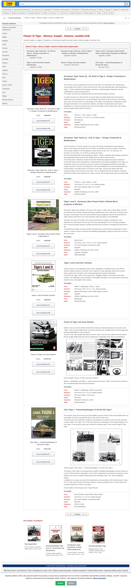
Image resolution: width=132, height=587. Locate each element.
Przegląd (77, 28)
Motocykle (75, 9)
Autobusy (6, 13)
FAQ (50, 570)
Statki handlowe (75, 13)
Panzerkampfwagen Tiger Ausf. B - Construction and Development (55, 548)
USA (3, 92)
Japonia (5, 70)
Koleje (45, 13)
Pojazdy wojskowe (34, 13)
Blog (29, 570)
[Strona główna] (4, 17)
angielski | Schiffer (76, 53)
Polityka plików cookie (95, 570)
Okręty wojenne (89, 13)
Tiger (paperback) (31, 544)
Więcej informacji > (109, 23)
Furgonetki (47, 9)
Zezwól (60, 583)
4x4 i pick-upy (36, 9)
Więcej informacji (99, 578)
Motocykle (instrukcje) (88, 9)
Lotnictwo (53, 13)
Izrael (4, 66)
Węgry (4, 96)
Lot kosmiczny (63, 13)
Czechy (4, 48)
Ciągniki (115, 9)
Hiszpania (5, 55)
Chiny (4, 44)
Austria (4, 33)
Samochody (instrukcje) (21, 9)
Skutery (101, 9)
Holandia (5, 59)
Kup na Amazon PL (43, 121)
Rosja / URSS (7, 85)
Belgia (4, 37)
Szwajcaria (6, 88)
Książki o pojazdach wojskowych (9, 28)
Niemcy (4, 74)
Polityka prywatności (79, 570)
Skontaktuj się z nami (40, 570)
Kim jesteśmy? (22, 570)
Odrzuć (71, 583)
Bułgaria (5, 41)
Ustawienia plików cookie (112, 570)
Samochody (7, 9)
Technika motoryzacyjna (61, 9)
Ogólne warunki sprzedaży (62, 570)
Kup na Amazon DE (43, 128)
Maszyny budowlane (19, 13)
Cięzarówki (124, 9)
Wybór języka (11, 570)
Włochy (4, 103)
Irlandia (4, 63)
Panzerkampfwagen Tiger (97, 546)
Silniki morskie (108, 13)
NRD (4, 77)
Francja (4, 52)
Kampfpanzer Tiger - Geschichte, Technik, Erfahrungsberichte (74, 547)
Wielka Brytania (7, 100)
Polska (4, 81)
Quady (108, 9)
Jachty (99, 13)
